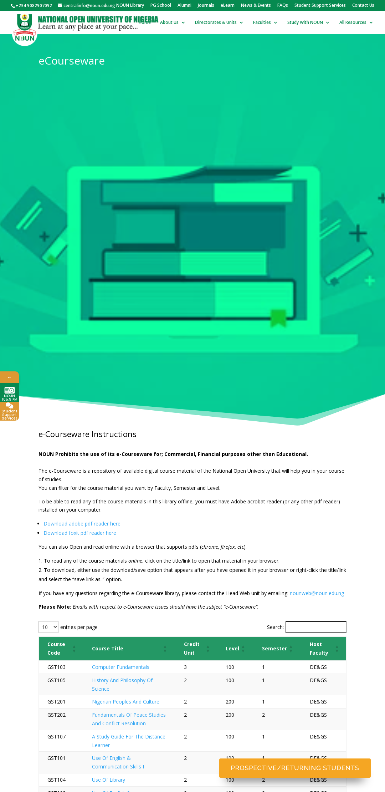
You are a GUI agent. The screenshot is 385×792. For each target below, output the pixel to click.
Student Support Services (320, 5)
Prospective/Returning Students (295, 768)
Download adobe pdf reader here (81, 523)
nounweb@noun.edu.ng (317, 593)
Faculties (262, 22)
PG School (160, 5)
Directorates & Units (216, 22)
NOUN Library (130, 5)
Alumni (184, 5)
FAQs (282, 5)
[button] (73, 648)
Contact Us (363, 5)
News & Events (256, 5)
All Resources (352, 22)
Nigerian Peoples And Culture (125, 701)
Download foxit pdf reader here (79, 532)
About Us (169, 22)
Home (145, 22)
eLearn (228, 5)
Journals (206, 5)
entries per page (79, 627)
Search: (275, 627)
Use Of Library (108, 779)
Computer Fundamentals (120, 667)
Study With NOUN (305, 22)
